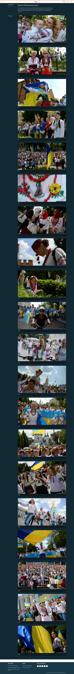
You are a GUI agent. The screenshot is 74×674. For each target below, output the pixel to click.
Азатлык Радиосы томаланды (13, 665)
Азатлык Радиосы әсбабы (26, 667)
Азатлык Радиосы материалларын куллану (13, 670)
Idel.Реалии (64, 1)
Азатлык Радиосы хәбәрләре (27, 665)
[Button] (10, 16)
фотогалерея (10, 4)
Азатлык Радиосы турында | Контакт (14, 667)
